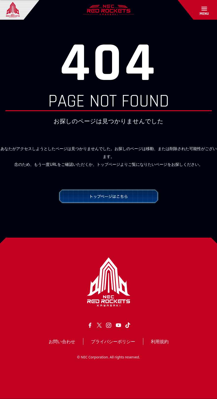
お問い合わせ (62, 341)
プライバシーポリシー (113, 341)
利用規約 (160, 341)
